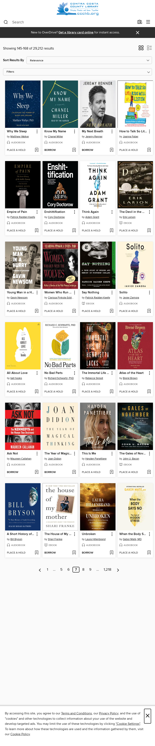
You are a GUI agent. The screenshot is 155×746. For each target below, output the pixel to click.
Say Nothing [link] (90, 292)
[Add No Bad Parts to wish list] (74, 392)
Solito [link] (123, 292)
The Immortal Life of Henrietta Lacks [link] (96, 373)
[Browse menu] (148, 22)
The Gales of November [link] (133, 453)
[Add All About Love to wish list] (36, 392)
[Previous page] (40, 569)
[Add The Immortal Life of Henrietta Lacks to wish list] (111, 392)
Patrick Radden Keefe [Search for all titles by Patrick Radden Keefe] (22, 217)
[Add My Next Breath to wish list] (111, 150)
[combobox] (69, 22)
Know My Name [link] (55, 131)
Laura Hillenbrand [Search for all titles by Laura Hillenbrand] (95, 539)
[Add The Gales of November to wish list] (149, 472)
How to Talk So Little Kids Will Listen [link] (133, 131)
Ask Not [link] (12, 453)
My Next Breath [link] (92, 131)
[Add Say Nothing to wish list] (111, 311)
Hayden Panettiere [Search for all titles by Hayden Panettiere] (96, 458)
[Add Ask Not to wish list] (36, 472)
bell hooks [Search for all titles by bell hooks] (16, 378)
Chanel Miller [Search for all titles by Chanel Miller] (55, 136)
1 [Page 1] (47, 569)
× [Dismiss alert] (137, 32)
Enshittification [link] (54, 212)
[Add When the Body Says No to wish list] (149, 553)
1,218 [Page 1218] (107, 569)
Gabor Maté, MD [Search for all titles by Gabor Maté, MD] (132, 539)
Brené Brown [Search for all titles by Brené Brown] (130, 378)
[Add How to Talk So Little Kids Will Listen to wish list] (149, 150)
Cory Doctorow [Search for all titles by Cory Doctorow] (56, 217)
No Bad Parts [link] (53, 373)
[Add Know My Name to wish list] (74, 150)
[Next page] (118, 569)
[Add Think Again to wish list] (111, 230)
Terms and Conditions (76, 713)
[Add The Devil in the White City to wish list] (149, 230)
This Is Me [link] (89, 453)
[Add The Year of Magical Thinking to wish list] (74, 472)
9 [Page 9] (90, 569)
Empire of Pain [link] (17, 212)
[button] (141, 49)
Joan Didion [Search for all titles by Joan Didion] (54, 458)
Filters (10, 72)
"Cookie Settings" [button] (128, 724)
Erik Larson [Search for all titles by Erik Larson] (129, 217)
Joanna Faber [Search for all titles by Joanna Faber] (130, 136)
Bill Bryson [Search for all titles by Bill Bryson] (16, 539)
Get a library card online (75, 32)
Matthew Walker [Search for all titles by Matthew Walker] (19, 136)
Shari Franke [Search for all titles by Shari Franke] (55, 539)
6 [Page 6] (68, 569)
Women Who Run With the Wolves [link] (58, 292)
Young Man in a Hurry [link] (21, 292)
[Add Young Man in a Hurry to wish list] (36, 311)
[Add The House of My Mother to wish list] (74, 553)
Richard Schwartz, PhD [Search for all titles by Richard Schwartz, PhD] (61, 378)
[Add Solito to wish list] (149, 311)
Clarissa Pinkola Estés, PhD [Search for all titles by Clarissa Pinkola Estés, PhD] (61, 297)
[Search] (6, 22)
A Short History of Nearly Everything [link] (21, 534)
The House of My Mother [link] (58, 534)
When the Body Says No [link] (133, 534)
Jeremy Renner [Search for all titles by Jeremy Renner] (93, 136)
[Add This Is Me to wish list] (111, 472)
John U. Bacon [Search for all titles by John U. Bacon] (131, 458)
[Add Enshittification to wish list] (74, 230)
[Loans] (140, 23)
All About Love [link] (17, 373)
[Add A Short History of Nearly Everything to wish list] (36, 553)
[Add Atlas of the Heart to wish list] (149, 392)
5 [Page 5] (61, 569)
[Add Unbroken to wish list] (111, 553)
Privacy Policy (108, 713)
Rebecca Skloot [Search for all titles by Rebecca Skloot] (94, 378)
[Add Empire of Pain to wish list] (36, 230)
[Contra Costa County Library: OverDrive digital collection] (77, 8)
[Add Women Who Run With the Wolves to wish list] (74, 311)
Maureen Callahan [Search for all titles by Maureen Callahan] (20, 458)
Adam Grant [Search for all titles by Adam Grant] (92, 217)
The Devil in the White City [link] (133, 212)
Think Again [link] (90, 212)
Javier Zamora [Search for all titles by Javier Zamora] (131, 297)
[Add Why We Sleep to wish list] (36, 150)
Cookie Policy (20, 734)
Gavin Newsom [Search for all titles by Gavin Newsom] (19, 297)
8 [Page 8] (83, 569)
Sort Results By (13, 60)
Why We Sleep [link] (17, 131)
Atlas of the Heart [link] (131, 373)
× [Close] (147, 716)
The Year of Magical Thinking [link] (58, 453)
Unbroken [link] (89, 534)
